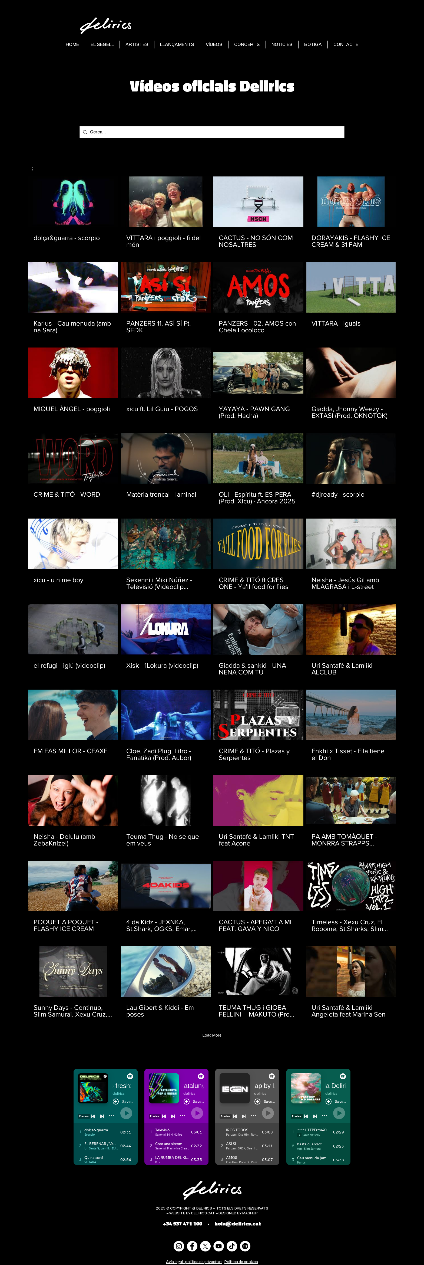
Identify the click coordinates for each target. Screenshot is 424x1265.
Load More (212, 1035)
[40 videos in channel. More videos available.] (212, 597)
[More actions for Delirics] (35, 169)
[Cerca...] (211, 132)
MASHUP (250, 1213)
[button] (35, 169)
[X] (205, 1246)
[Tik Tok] (232, 1246)
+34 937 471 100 (182, 1223)
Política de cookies (241, 1262)
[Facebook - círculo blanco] (192, 1246)
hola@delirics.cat (237, 1223)
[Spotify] (245, 1246)
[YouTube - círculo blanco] (218, 1246)
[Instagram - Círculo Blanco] (179, 1246)
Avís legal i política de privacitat (194, 1262)
